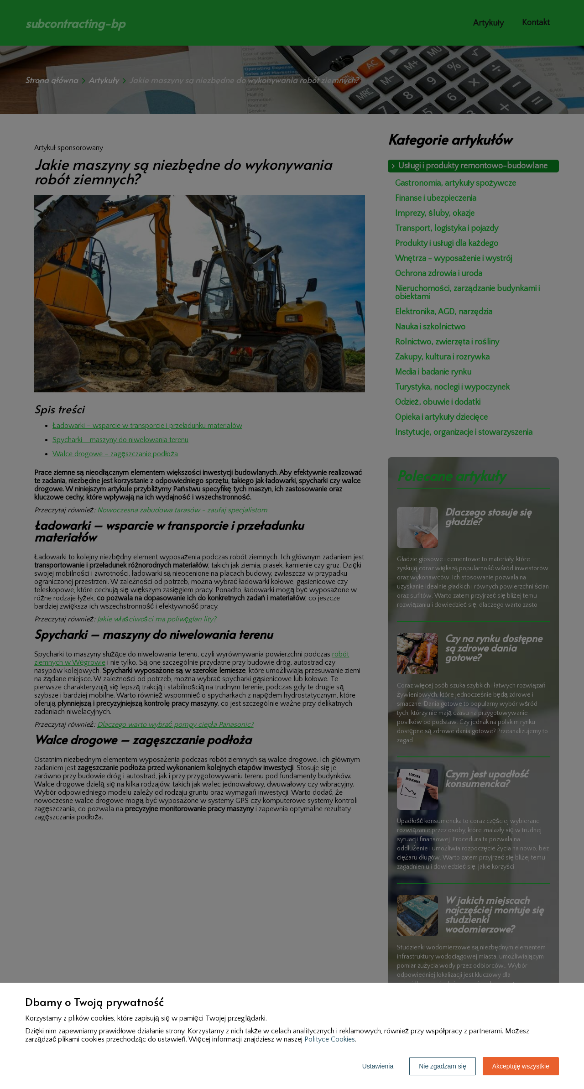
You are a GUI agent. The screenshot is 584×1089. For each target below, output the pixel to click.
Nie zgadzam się (442, 1066)
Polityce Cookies (329, 1039)
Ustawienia (377, 1066)
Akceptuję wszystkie (520, 1066)
